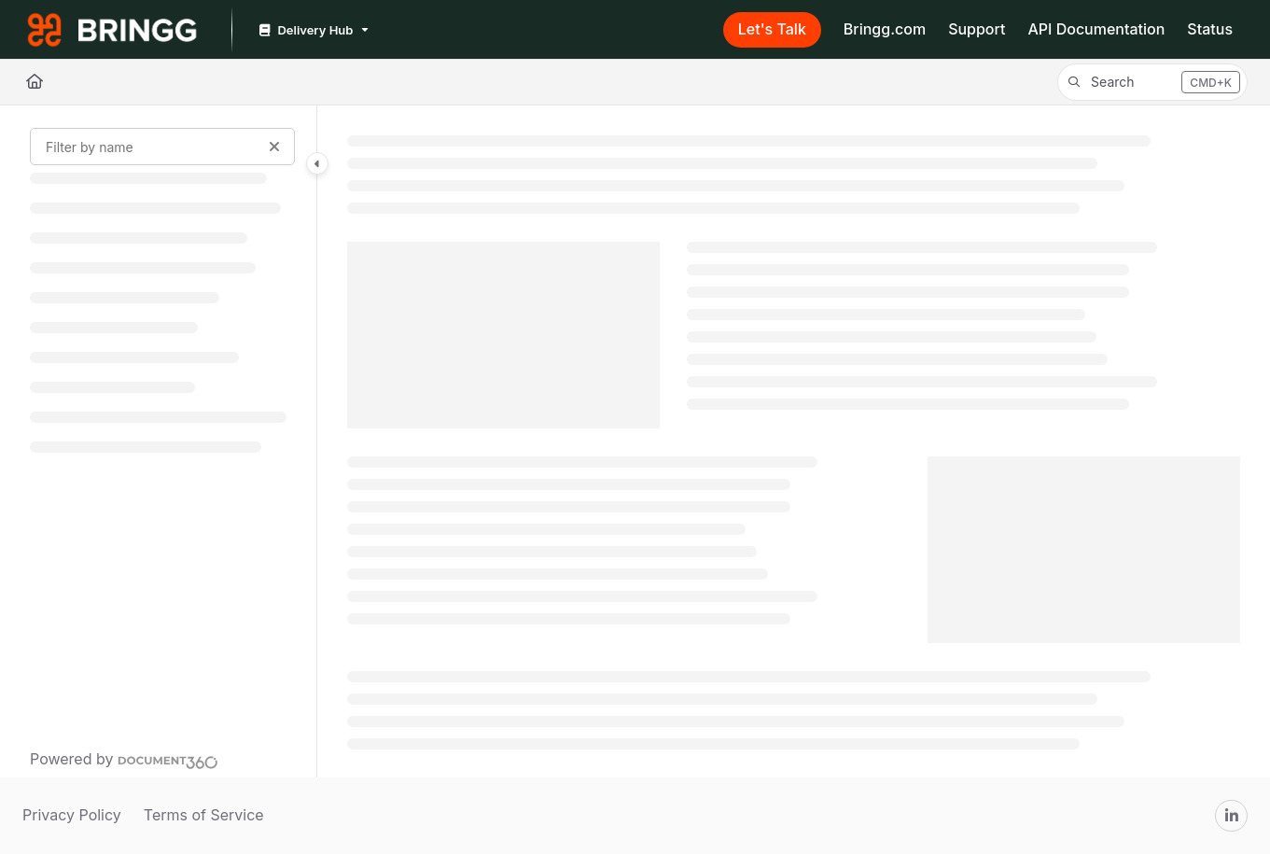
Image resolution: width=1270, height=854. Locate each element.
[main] (793, 441)
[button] (1152, 82)
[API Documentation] (1096, 30)
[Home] (34, 82)
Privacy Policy (71, 814)
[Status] (1210, 30)
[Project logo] (112, 29)
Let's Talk (772, 29)
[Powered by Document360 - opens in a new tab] (124, 759)
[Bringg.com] (885, 30)
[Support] (976, 30)
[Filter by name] (162, 146)
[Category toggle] (317, 163)
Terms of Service (204, 814)
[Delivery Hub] (312, 30)
